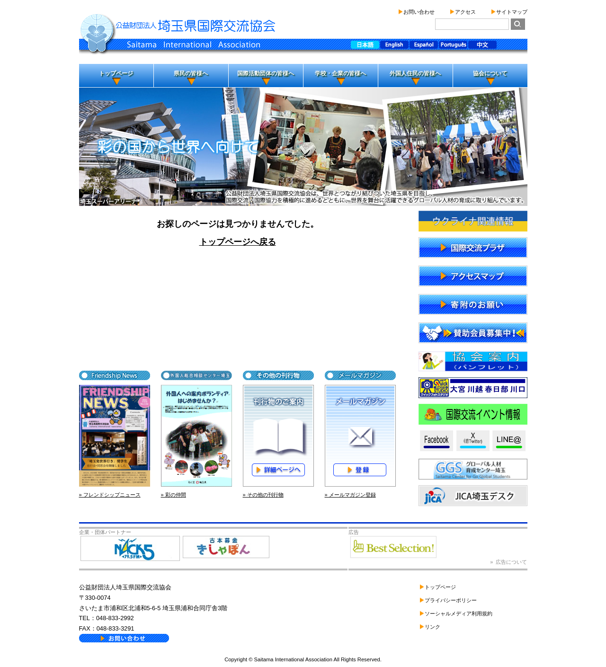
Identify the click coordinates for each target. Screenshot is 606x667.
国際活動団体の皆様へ (265, 73)
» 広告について (508, 562)
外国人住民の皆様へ (415, 73)
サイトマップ (511, 12)
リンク (432, 627)
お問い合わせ (419, 12)
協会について (490, 73)
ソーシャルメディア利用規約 (458, 613)
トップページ (116, 73)
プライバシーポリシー (451, 600)
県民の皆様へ (191, 73)
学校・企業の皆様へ (340, 73)
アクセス (465, 12)
